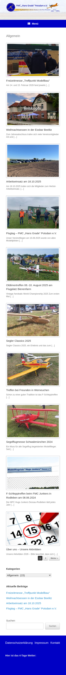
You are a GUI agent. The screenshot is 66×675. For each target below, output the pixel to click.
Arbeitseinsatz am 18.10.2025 (23, 181)
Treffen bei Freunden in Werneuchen (27, 390)
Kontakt (55, 642)
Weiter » (54, 558)
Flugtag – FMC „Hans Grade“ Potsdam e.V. (31, 233)
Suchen (10, 620)
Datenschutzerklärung (19, 642)
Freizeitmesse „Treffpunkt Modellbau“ (28, 80)
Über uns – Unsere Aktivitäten (23, 549)
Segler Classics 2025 (18, 340)
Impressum (41, 642)
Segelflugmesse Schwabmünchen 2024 (29, 441)
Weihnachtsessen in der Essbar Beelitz (29, 129)
